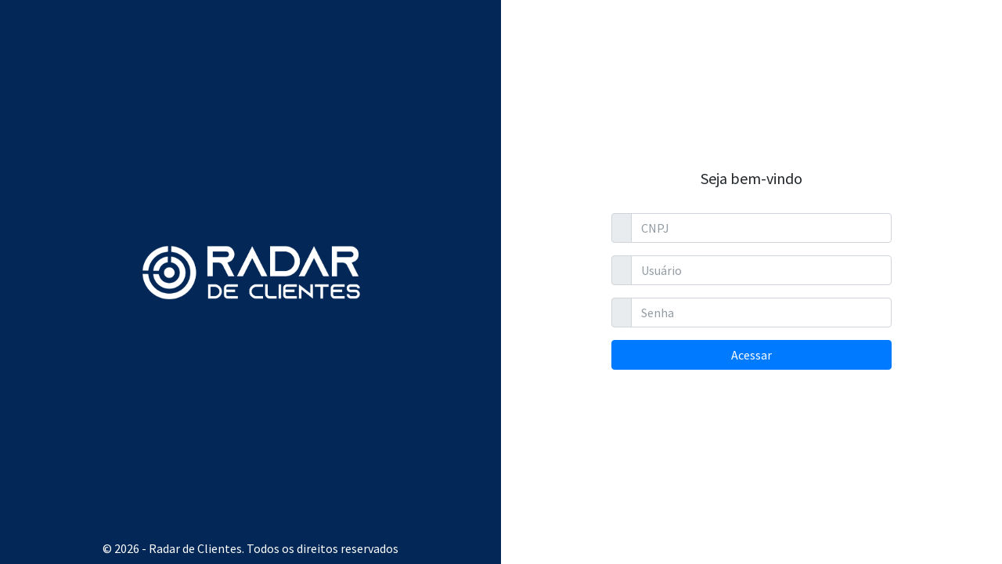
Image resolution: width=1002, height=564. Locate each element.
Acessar (751, 355)
